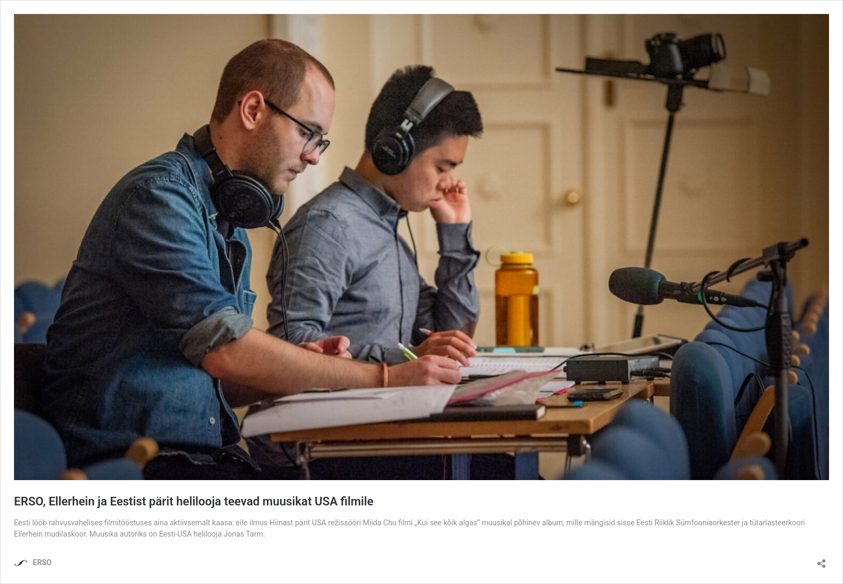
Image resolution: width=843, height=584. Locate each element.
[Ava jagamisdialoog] (821, 560)
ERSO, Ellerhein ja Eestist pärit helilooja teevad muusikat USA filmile (194, 501)
